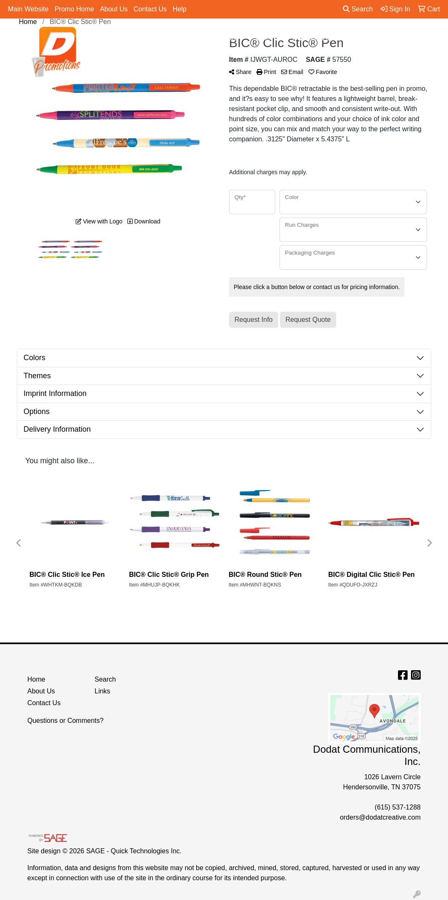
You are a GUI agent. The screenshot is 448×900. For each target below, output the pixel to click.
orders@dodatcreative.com (380, 817)
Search (358, 9)
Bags (185, 38)
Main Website (28, 9)
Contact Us (150, 9)
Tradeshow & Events (325, 38)
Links (102, 691)
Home (36, 679)
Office (268, 38)
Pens (382, 38)
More (416, 38)
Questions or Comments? (65, 720)
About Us (114, 9)
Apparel (148, 38)
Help (180, 9)
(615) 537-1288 (398, 807)
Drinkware (226, 38)
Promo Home (74, 9)
